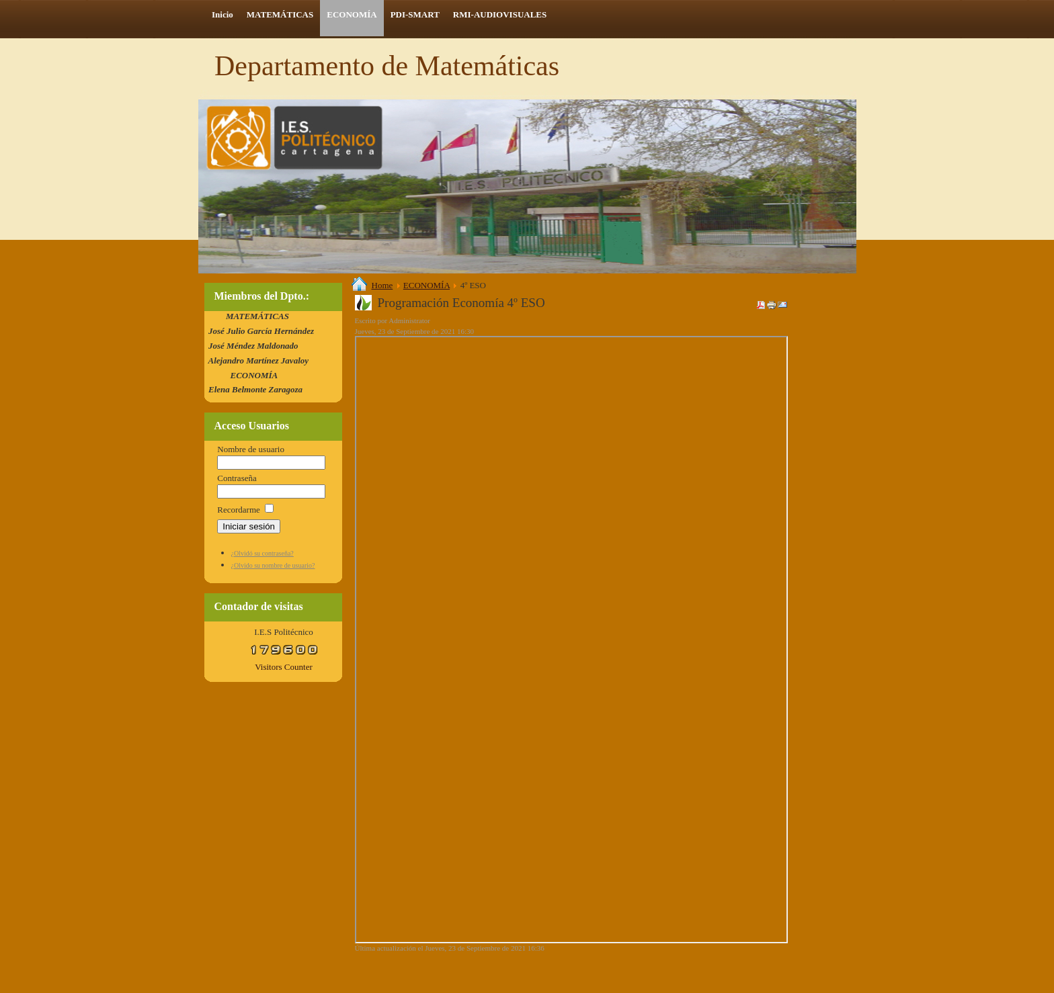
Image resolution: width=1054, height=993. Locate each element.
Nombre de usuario (250, 449)
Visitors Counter (284, 667)
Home (382, 285)
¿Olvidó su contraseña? (262, 553)
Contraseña (236, 478)
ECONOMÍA (426, 285)
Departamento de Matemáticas (386, 65)
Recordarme (238, 510)
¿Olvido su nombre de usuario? (273, 565)
